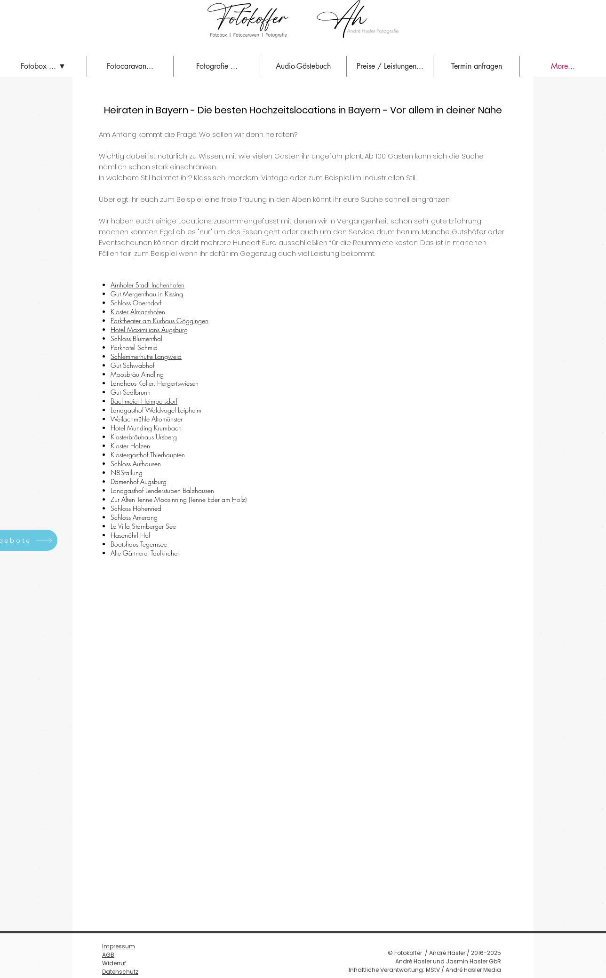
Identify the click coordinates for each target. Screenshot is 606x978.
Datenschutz (120, 972)
